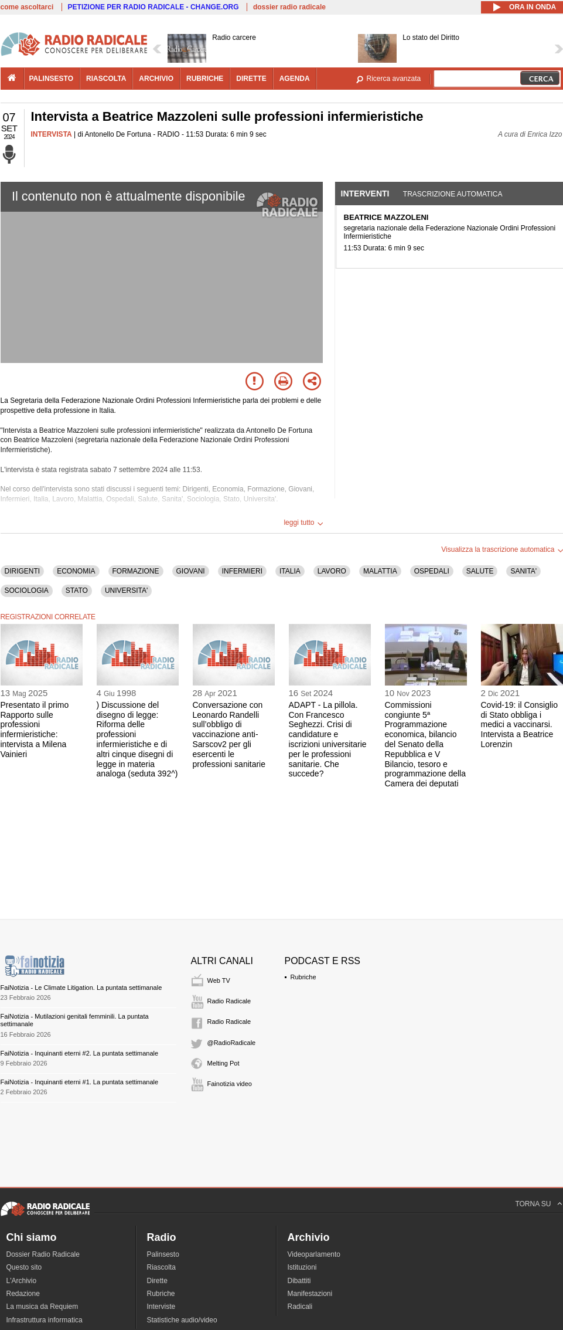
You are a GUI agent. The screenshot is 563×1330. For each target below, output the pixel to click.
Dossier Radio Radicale (43, 1254)
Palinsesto (163, 1254)
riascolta (106, 78)
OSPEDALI (431, 571)
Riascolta (161, 1267)
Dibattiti (299, 1281)
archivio (156, 78)
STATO (77, 590)
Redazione (23, 1294)
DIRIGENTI (22, 571)
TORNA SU (533, 1204)
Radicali (300, 1306)
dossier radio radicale (289, 7)
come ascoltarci (27, 7)
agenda (294, 78)
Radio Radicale (229, 1001)
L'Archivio (21, 1281)
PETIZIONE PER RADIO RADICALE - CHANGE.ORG (153, 7)
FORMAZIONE (135, 571)
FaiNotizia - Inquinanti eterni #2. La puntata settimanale (80, 1053)
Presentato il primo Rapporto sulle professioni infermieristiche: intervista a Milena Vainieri (35, 729)
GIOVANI (190, 571)
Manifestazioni (310, 1294)
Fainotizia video (229, 1083)
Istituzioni (302, 1267)
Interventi (365, 193)
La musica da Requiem (42, 1306)
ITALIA (290, 571)
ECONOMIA (76, 571)
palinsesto (51, 78)
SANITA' (523, 571)
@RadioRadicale (231, 1042)
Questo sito (24, 1267)
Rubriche (303, 976)
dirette (251, 78)
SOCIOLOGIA (27, 590)
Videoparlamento (314, 1254)
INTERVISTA (51, 134)
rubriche (204, 78)
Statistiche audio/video (182, 1320)
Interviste (161, 1306)
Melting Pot (223, 1063)
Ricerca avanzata (394, 78)
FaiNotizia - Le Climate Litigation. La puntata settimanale (81, 987)
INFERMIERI (242, 571)
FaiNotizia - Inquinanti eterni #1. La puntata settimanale (80, 1081)
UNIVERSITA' (126, 590)
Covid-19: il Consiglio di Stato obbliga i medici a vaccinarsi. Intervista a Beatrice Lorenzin (519, 724)
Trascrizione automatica (453, 194)
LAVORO (332, 571)
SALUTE (480, 571)
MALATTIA (380, 571)
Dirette (157, 1281)
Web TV (218, 980)
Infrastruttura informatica (44, 1320)
